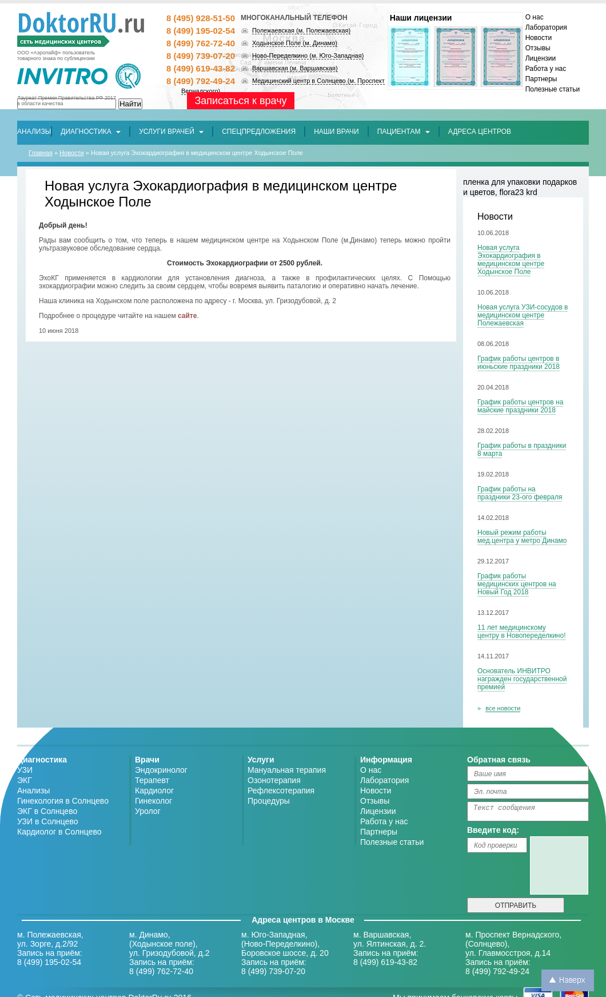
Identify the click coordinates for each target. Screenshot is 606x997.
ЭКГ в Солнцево (47, 811)
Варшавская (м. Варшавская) (295, 68)
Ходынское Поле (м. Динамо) (294, 42)
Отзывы (538, 48)
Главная (41, 152)
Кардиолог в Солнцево (59, 831)
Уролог (148, 811)
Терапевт (152, 780)
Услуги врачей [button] (171, 132)
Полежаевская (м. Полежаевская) (301, 30)
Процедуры (269, 800)
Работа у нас (546, 69)
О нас (534, 17)
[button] (258, 131)
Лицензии (540, 58)
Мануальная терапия (287, 769)
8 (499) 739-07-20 (200, 56)
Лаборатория (546, 27)
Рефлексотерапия (281, 790)
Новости (538, 38)
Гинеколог (153, 800)
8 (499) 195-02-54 (200, 30)
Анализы (33, 790)
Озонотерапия (274, 780)
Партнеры (541, 79)
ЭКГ (24, 780)
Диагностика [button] (91, 132)
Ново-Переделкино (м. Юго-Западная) (308, 55)
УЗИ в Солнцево (47, 821)
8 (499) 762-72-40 (200, 43)
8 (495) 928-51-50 (200, 18)
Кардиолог (154, 790)
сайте (187, 316)
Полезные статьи (552, 89)
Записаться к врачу (240, 100)
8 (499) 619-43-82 (200, 68)
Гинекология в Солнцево (63, 800)
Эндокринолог (161, 769)
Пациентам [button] (403, 132)
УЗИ (25, 769)
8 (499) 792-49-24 (200, 81)
